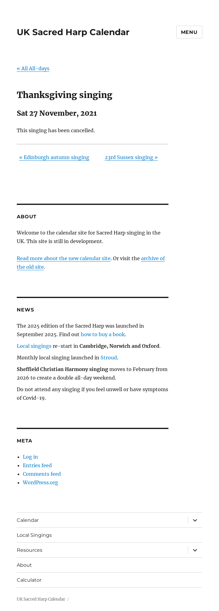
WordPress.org (40, 482)
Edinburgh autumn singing (54, 157)
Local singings (34, 346)
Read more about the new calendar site (64, 258)
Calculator (29, 580)
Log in (30, 457)
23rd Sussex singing (131, 157)
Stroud (109, 358)
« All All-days (33, 68)
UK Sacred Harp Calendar (73, 32)
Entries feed (37, 465)
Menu (189, 32)
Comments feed (42, 474)
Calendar (28, 520)
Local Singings (34, 535)
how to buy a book (103, 334)
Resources (29, 550)
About (24, 565)
